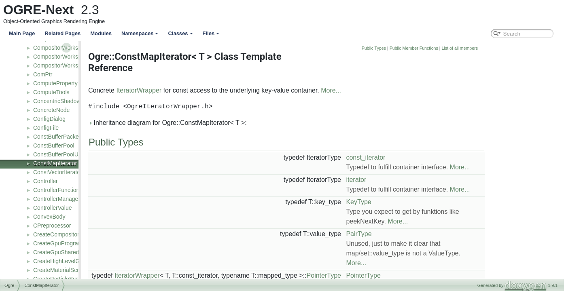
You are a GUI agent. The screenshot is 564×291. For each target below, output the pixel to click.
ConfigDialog (49, 119)
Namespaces (140, 33)
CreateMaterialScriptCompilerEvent (77, 270)
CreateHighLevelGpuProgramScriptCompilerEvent (96, 261)
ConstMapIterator (55, 163)
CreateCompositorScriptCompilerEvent (82, 234)
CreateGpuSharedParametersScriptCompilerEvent (96, 252)
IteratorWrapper (196, 90)
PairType (416, 233)
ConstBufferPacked (57, 136)
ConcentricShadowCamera (67, 101)
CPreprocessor (52, 225)
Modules (101, 33)
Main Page (22, 33)
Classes (180, 33)
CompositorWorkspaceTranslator (74, 65)
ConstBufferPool (53, 145)
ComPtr (42, 74)
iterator (413, 179)
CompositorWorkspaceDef (66, 47)
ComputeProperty (55, 83)
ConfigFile (46, 127)
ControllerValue (52, 208)
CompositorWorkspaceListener (71, 56)
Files (211, 33)
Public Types (431, 48)
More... (388, 90)
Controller (45, 181)
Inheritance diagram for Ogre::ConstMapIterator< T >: (225, 122)
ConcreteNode (51, 110)
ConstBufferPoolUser (59, 154)
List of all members (517, 48)
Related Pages (63, 33)
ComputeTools (51, 92)
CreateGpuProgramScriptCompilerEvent (83, 243)
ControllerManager (56, 199)
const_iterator (423, 157)
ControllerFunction (56, 190)
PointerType (381, 275)
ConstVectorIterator (57, 172)
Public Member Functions (471, 48)
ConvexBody (49, 216)
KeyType (415, 201)
